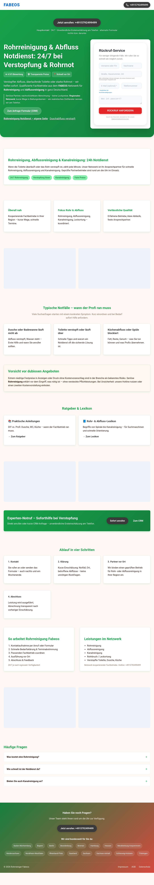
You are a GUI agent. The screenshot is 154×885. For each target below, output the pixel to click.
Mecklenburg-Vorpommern (128, 846)
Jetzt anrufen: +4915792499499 (77, 22)
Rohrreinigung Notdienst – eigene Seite (26, 118)
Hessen (108, 846)
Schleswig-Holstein (124, 854)
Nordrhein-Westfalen (34, 854)
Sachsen (86, 854)
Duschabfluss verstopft (62, 118)
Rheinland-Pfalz (56, 854)
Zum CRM (138, 521)
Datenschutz (144, 868)
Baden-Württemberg (22, 846)
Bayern (40, 846)
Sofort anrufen (117, 521)
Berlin (51, 846)
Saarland (73, 854)
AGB (134, 868)
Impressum (123, 868)
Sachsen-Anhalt (103, 854)
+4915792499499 (137, 5)
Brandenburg (65, 846)
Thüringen (143, 854)
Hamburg (94, 846)
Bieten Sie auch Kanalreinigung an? (25, 782)
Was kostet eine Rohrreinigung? (23, 757)
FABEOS (12, 4)
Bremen (81, 846)
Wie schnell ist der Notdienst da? (23, 770)
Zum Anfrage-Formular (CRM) (22, 111)
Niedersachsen (13, 854)
